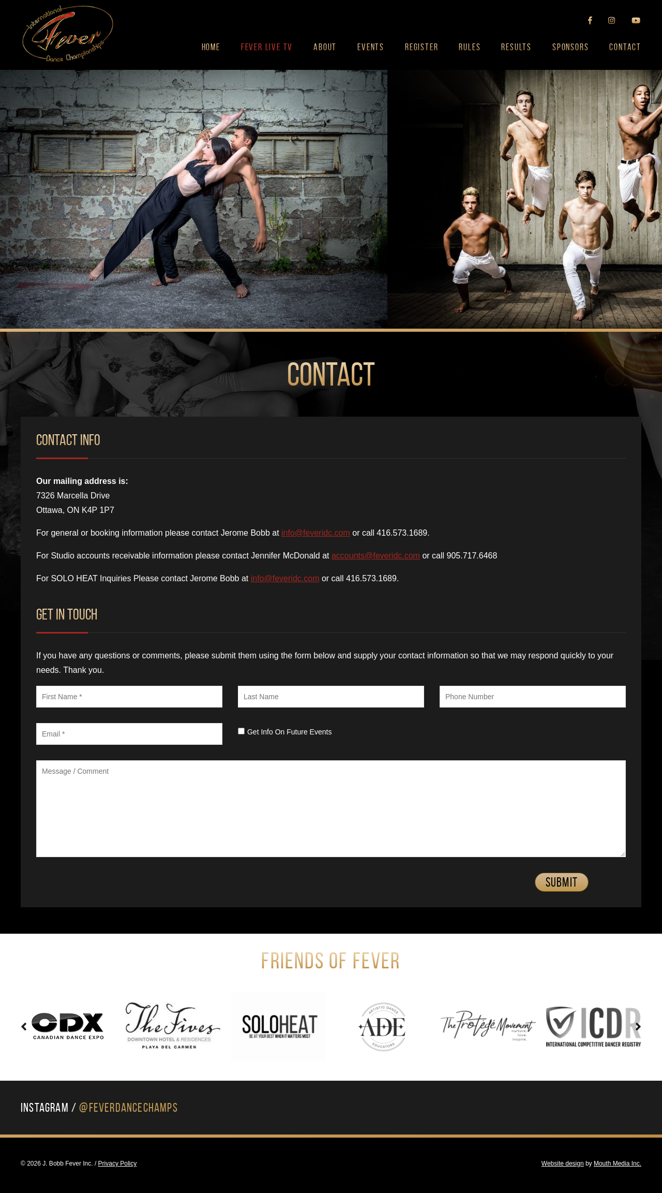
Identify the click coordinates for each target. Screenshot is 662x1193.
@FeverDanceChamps (128, 1107)
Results (516, 47)
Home (211, 47)
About (325, 47)
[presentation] (24, 1026)
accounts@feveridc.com (376, 555)
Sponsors (570, 47)
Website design (562, 1163)
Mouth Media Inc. (617, 1163)
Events (370, 47)
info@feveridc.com (315, 532)
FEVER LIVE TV (267, 47)
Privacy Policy (117, 1163)
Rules (469, 47)
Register (421, 47)
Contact (625, 47)
